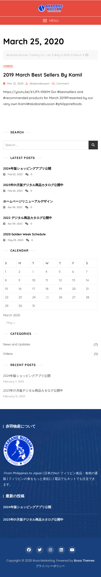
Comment (63, 83)
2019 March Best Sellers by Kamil (42, 75)
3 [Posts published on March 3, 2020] (33, 272)
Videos (8, 66)
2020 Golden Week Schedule (24, 234)
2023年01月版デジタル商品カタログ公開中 (33, 185)
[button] (50, 21)
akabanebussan (40, 83)
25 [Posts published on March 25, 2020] (47, 297)
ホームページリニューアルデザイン (28, 201)
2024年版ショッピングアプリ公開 (27, 168)
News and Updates (16, 344)
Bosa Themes (84, 560)
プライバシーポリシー (50, 566)
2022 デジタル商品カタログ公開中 (27, 218)
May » (10, 323)
